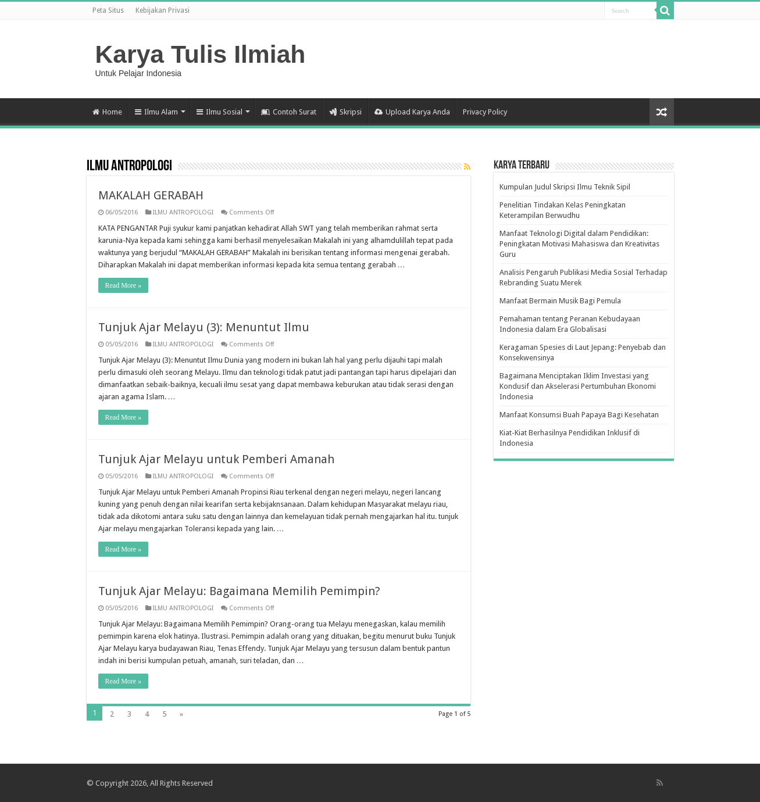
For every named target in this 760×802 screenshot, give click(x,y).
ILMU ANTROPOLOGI (183, 212)
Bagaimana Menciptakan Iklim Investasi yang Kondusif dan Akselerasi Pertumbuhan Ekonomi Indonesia (577, 386)
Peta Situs (108, 10)
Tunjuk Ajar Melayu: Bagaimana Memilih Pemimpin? (239, 591)
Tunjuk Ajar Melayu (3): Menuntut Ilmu (203, 327)
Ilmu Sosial (219, 112)
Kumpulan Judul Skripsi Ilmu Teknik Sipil (564, 186)
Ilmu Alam (156, 112)
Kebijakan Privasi (162, 10)
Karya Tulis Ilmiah (200, 54)
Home (107, 112)
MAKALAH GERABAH (151, 195)
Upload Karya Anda (412, 112)
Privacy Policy (485, 112)
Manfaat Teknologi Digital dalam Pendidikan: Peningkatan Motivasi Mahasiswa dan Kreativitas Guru (579, 244)
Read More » (123, 285)
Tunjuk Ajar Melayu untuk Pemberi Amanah (216, 459)
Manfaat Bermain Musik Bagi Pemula (560, 300)
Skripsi (345, 112)
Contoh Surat (288, 112)
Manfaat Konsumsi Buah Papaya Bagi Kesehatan (579, 414)
